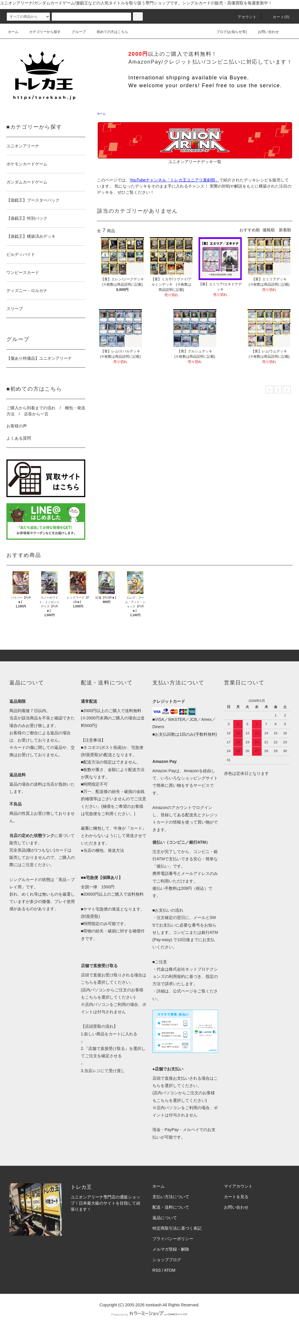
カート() (278, 17)
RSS (156, 1270)
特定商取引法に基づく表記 (176, 1228)
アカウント (244, 17)
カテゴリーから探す (41, 32)
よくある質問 (18, 438)
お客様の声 (16, 426)
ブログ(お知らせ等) (228, 32)
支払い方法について (170, 1196)
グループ (75, 32)
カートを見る (236, 1196)
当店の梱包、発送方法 (103, 850)
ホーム (13, 32)
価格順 (269, 230)
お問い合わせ (265, 32)
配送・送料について (170, 1207)
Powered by (149, 1314)
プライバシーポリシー (172, 1238)
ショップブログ (166, 1259)
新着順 (285, 230)
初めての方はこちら (109, 32)
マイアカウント (238, 1186)
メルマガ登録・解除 (170, 1249)
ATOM (169, 1270)
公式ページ (183, 991)
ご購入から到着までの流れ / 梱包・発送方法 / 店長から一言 (45, 411)
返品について (164, 1217)
